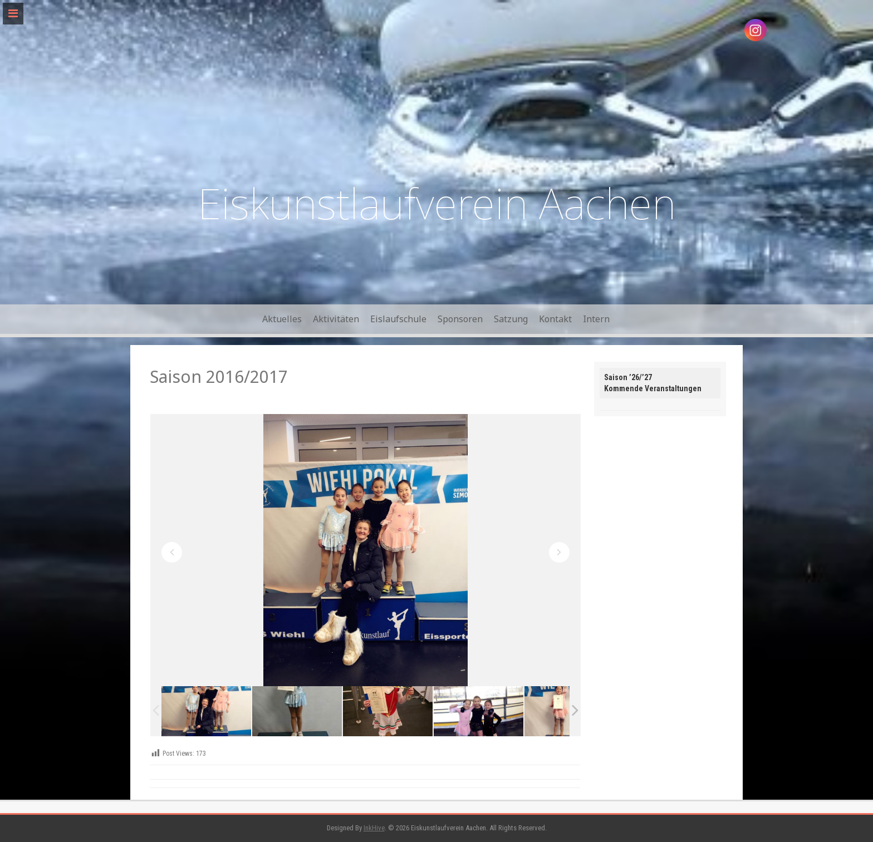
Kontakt (555, 319)
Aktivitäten (336, 319)
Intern (596, 319)
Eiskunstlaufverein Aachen (437, 203)
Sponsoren (460, 319)
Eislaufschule (398, 319)
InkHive (374, 828)
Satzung (511, 319)
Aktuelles (282, 319)
